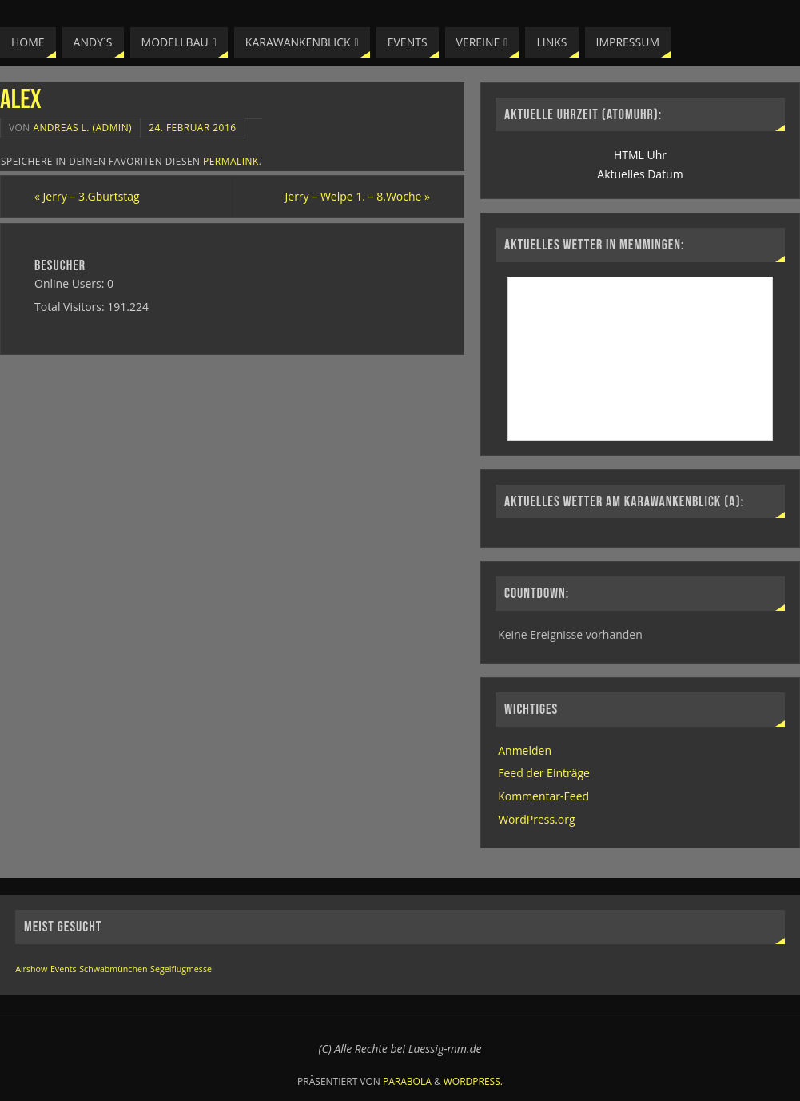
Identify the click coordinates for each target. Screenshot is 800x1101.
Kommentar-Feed (543, 796)
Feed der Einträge (544, 772)
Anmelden (524, 750)
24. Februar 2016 (192, 127)
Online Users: (70, 283)
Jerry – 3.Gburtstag (87, 196)
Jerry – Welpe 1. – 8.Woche (357, 196)
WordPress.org (536, 819)
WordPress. (473, 1081)
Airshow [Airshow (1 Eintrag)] (31, 969)
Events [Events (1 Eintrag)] (63, 969)
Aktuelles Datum (640, 174)
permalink (231, 160)
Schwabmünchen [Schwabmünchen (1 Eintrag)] (113, 969)
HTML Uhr (640, 154)
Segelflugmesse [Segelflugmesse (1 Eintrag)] (181, 969)
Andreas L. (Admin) (82, 127)
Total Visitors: (70, 306)
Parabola (407, 1081)
